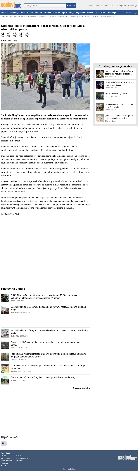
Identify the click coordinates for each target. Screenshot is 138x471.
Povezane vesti (13, 289)
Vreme (3, 456)
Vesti (90, 6)
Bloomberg (42, 17)
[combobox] (45, 5)
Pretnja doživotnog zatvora (116, 93)
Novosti (80, 17)
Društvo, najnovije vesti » (115, 66)
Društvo (38, 13)
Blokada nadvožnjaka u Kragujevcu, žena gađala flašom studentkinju (43, 377)
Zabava (90, 13)
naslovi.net (71, 469)
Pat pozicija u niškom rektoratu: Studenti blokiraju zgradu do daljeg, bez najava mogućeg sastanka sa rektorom (48, 355)
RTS (67, 17)
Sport (64, 13)
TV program (120, 6)
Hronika (47, 13)
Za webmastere (6, 461)
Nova (54, 17)
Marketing (4, 463)
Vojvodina (80, 13)
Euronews (32, 17)
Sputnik (103, 17)
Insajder (13, 17)
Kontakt (4, 466)
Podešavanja (131, 13)
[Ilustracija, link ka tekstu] (5, 298)
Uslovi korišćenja (22, 458)
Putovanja (111, 13)
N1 (7, 17)
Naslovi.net (5, 453)
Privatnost (19, 461)
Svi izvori (110, 17)
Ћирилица (132, 6)
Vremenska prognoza (104, 6)
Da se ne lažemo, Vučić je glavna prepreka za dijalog (119, 83)
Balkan (30, 13)
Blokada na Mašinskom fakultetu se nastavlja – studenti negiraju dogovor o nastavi (46, 343)
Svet (23, 13)
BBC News (22, 17)
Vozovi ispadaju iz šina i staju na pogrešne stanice (119, 106)
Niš (4, 443)
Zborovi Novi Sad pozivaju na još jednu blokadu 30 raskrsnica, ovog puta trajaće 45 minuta (49, 367)
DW (96, 17)
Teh (97, 13)
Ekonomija (14, 13)
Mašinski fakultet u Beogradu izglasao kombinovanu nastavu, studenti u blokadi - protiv (49, 308)
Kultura (56, 13)
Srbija (71, 13)
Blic (49, 17)
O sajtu (18, 456)
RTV (92, 17)
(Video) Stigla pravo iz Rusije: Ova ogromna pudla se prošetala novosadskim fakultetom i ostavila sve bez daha (119, 117)
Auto (103, 13)
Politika (4, 13)
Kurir (87, 17)
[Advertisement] (45, 321)
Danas (73, 17)
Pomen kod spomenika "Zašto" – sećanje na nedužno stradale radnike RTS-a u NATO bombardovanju (119, 72)
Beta (3, 17)
